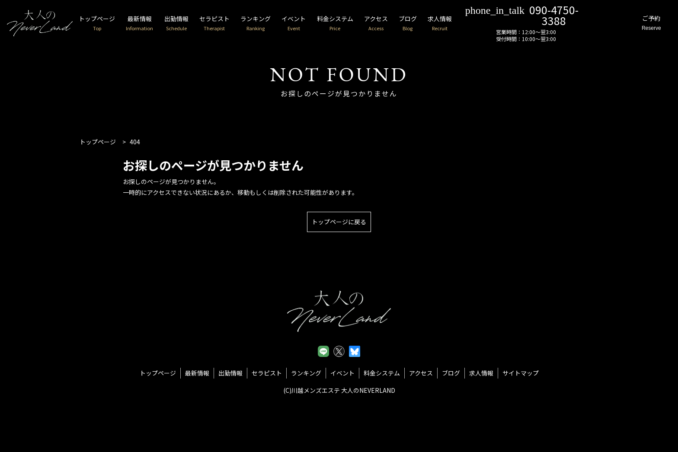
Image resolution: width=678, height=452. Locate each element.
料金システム (356, 23)
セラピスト (229, 23)
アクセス (398, 23)
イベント (313, 23)
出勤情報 (189, 23)
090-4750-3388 (549, 14)
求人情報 (466, 23)
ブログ (432, 23)
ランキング (272, 23)
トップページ (106, 23)
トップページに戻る (339, 221)
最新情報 (150, 23)
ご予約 (648, 23)
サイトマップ (520, 373)
